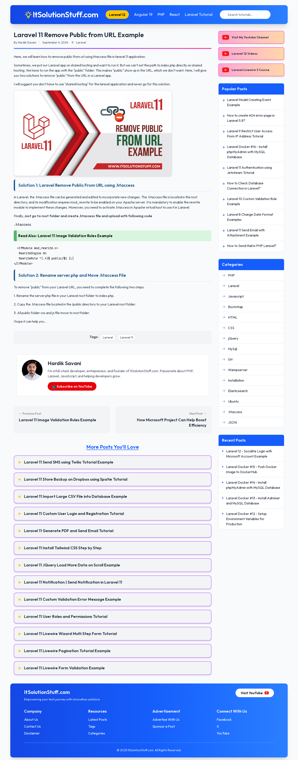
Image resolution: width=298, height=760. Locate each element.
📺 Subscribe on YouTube (72, 386)
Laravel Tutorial (199, 14)
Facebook (224, 719)
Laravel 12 (117, 14)
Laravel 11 (126, 337)
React (175, 14)
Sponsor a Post (163, 726)
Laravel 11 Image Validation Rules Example (75, 235)
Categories (96, 733)
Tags (91, 726)
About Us (31, 719)
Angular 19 (143, 14)
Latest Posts (97, 719)
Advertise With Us (165, 719)
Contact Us (32, 726)
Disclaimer (32, 733)
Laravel (108, 337)
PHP (161, 14)
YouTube (223, 733)
